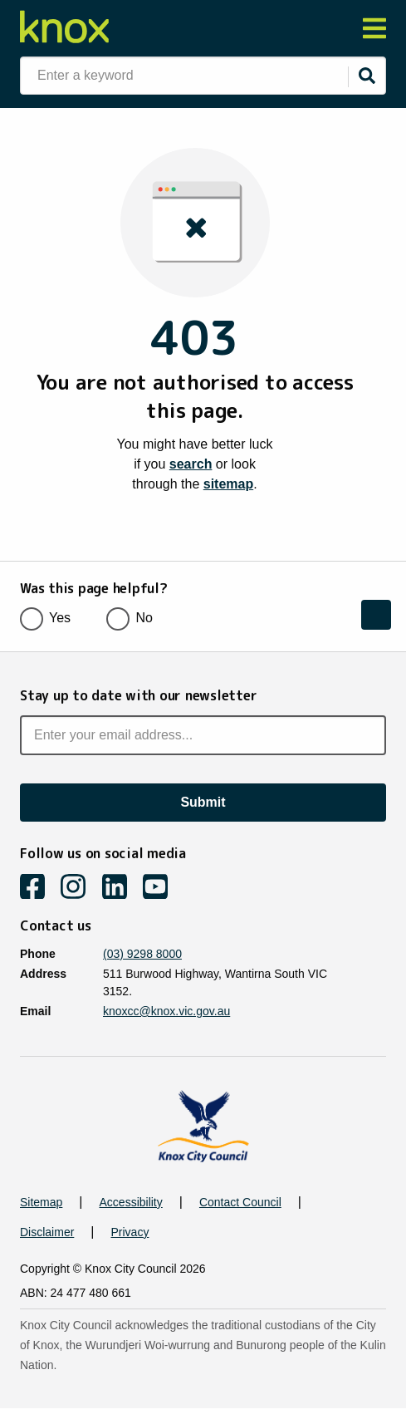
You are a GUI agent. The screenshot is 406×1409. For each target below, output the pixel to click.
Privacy (130, 1232)
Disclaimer (47, 1232)
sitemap (228, 484)
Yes (50, 618)
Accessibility (131, 1202)
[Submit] (367, 75)
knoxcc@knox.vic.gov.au (166, 1011)
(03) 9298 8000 (142, 953)
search (191, 464)
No (134, 618)
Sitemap (41, 1202)
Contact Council (240, 1202)
